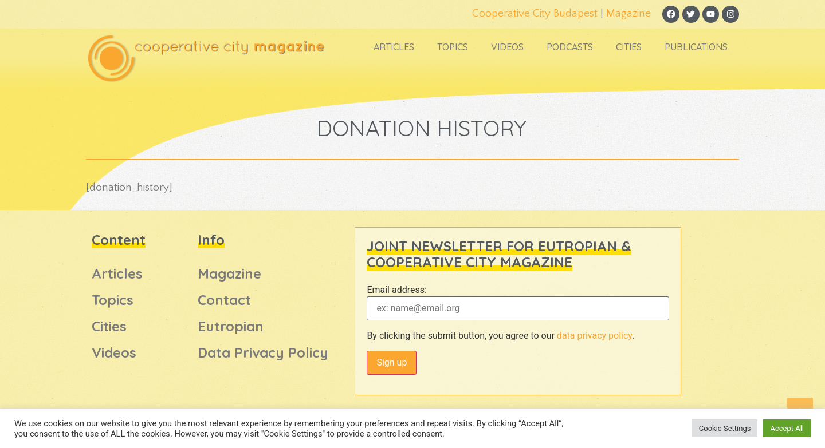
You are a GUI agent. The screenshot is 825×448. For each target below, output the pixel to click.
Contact (224, 300)
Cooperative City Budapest (534, 13)
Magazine (628, 13)
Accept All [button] (787, 428)
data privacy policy (594, 335)
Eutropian (231, 326)
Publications (696, 47)
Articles (394, 47)
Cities (629, 47)
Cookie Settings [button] (725, 428)
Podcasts (570, 47)
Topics (452, 47)
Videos (507, 47)
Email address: (396, 290)
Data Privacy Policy (263, 353)
